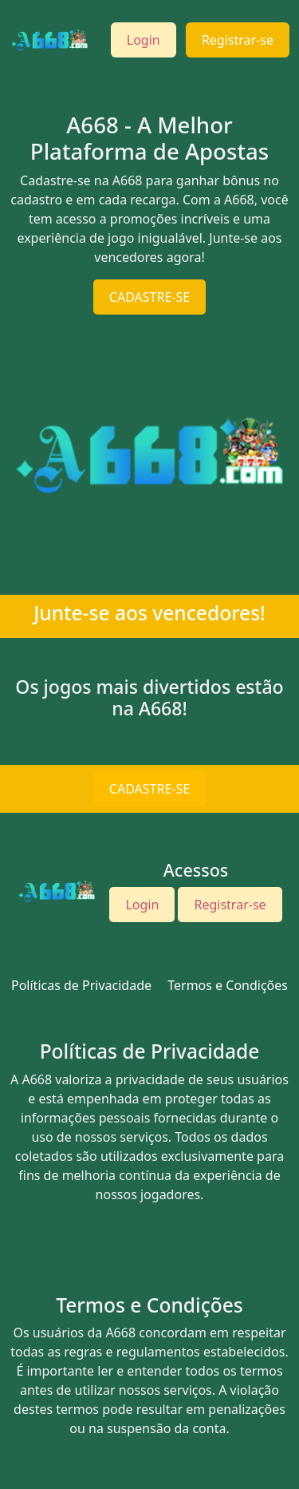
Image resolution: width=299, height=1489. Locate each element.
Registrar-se (237, 40)
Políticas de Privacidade (81, 985)
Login (143, 40)
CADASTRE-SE (149, 297)
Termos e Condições (227, 985)
